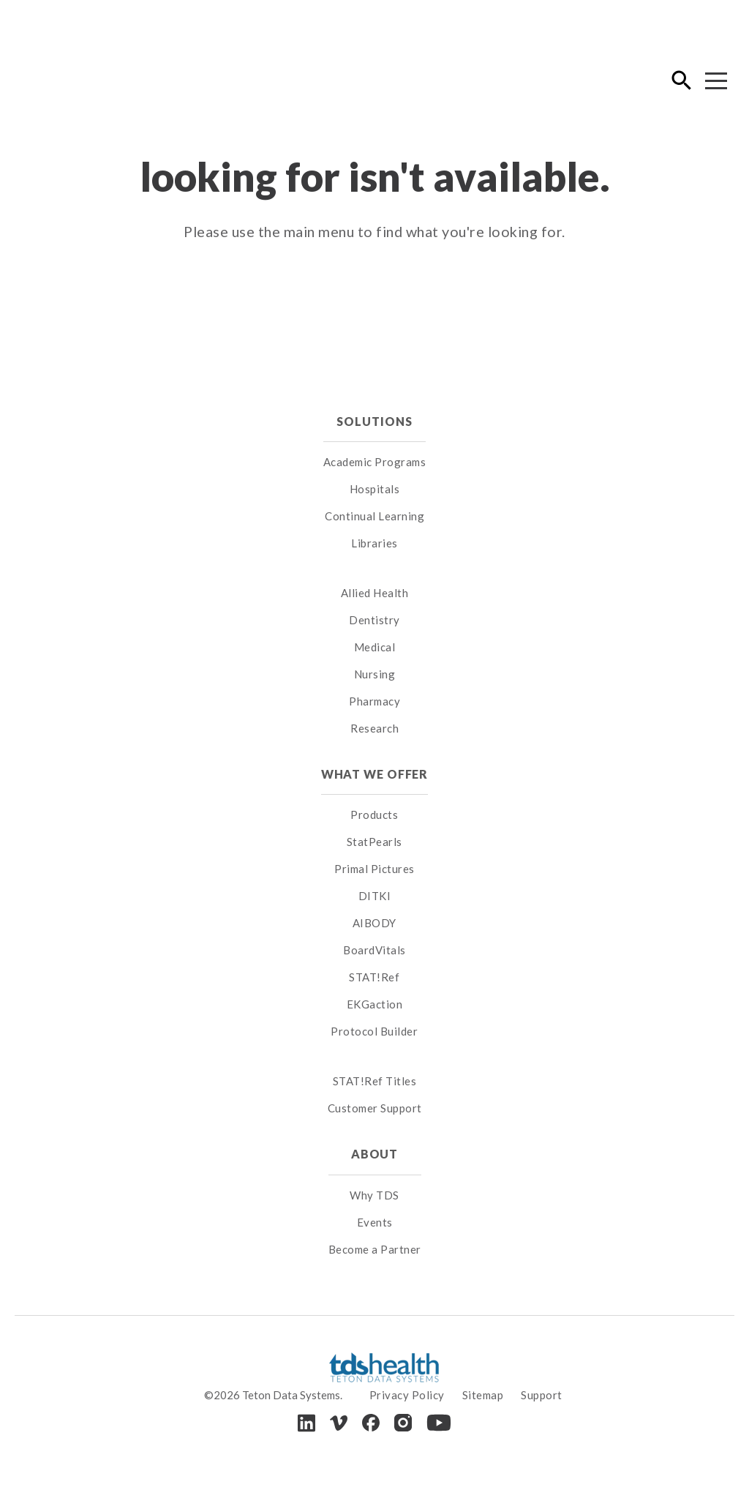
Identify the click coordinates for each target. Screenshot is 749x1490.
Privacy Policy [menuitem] (407, 1394)
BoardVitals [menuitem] (374, 949)
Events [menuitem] (375, 1222)
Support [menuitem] (541, 1394)
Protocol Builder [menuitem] (374, 1031)
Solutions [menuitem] (374, 421)
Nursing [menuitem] (375, 674)
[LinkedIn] (306, 1423)
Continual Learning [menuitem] (374, 516)
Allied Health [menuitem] (375, 592)
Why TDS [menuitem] (374, 1195)
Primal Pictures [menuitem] (374, 868)
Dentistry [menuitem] (374, 619)
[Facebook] (371, 1422)
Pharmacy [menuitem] (374, 701)
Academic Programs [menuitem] (374, 461)
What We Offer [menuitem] (375, 774)
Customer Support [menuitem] (375, 1108)
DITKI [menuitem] (374, 895)
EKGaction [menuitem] (375, 1004)
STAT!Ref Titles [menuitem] (375, 1080)
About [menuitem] (374, 1154)
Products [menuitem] (374, 814)
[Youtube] (438, 1423)
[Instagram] (403, 1422)
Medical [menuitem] (375, 647)
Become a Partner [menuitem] (374, 1249)
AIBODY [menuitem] (374, 922)
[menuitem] (375, 574)
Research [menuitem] (374, 728)
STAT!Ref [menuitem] (374, 977)
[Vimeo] (338, 1423)
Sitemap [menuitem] (483, 1394)
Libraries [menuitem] (374, 543)
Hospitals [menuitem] (375, 488)
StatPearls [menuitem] (374, 841)
